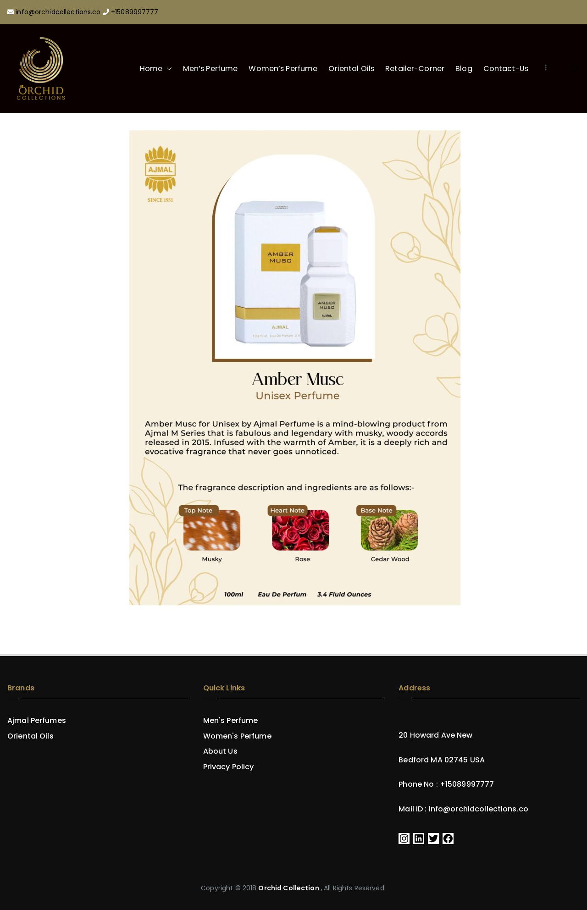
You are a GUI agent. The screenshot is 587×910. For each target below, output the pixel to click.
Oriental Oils (351, 68)
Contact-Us (505, 68)
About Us (220, 751)
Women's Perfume (237, 736)
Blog (463, 68)
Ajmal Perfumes (36, 720)
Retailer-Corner (414, 68)
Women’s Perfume (283, 68)
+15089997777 (135, 12)
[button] (167, 69)
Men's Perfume (230, 720)
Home (156, 69)
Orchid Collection (288, 888)
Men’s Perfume (210, 68)
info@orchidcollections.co (59, 12)
